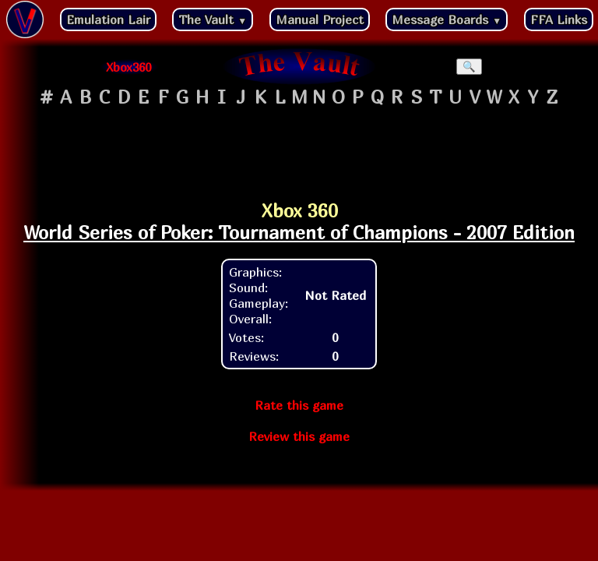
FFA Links (558, 19)
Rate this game (299, 405)
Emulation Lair (108, 19)
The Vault (212, 19)
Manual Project (320, 19)
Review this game (299, 436)
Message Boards (446, 19)
